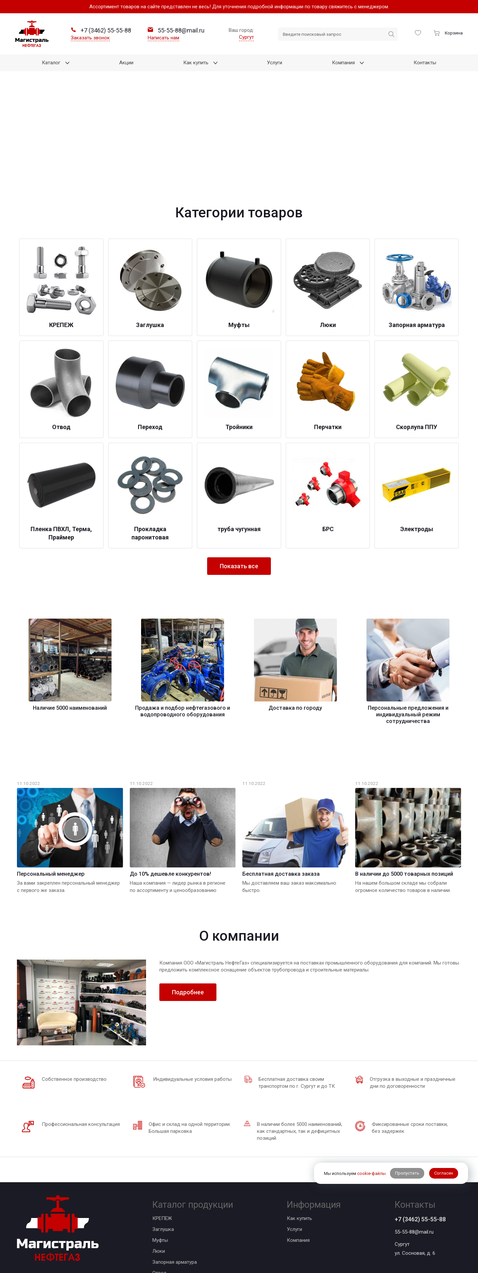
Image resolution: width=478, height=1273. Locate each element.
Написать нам (163, 38)
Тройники (163, 1200)
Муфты (160, 1146)
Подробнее (188, 897)
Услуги (294, 1135)
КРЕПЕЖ (162, 1124)
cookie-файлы (371, 1173)
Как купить (299, 1124)
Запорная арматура (174, 1168)
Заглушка (163, 1135)
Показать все (239, 471)
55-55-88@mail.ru (414, 1137)
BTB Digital (258, 1238)
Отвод (159, 1179)
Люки (158, 1157)
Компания (298, 1146)
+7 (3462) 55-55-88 (420, 1124)
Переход (162, 1189)
